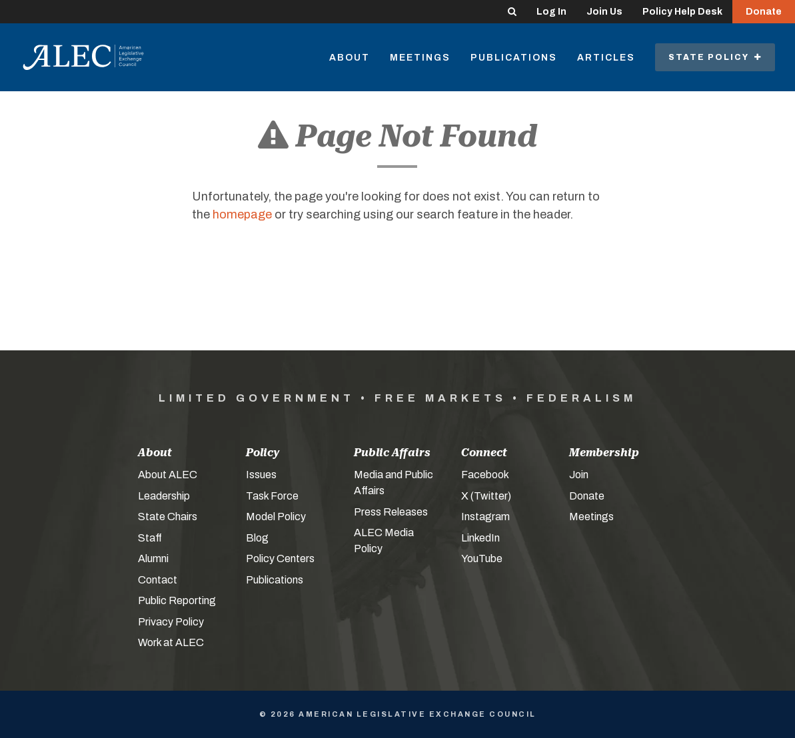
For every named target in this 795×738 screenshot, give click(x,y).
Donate (764, 12)
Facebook (485, 474)
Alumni (153, 558)
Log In (551, 12)
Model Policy (276, 516)
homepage (242, 214)
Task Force (272, 496)
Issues (261, 474)
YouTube (481, 558)
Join (578, 474)
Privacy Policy (171, 621)
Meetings (420, 58)
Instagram (485, 516)
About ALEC (167, 474)
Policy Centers (280, 558)
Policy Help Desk (682, 12)
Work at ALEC (171, 642)
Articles (606, 58)
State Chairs (167, 516)
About (349, 58)
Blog (257, 538)
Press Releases (391, 512)
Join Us (604, 12)
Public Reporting (177, 600)
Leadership (164, 496)
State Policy (715, 57)
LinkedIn (480, 538)
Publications (513, 58)
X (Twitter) (486, 496)
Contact (157, 579)
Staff (150, 538)
